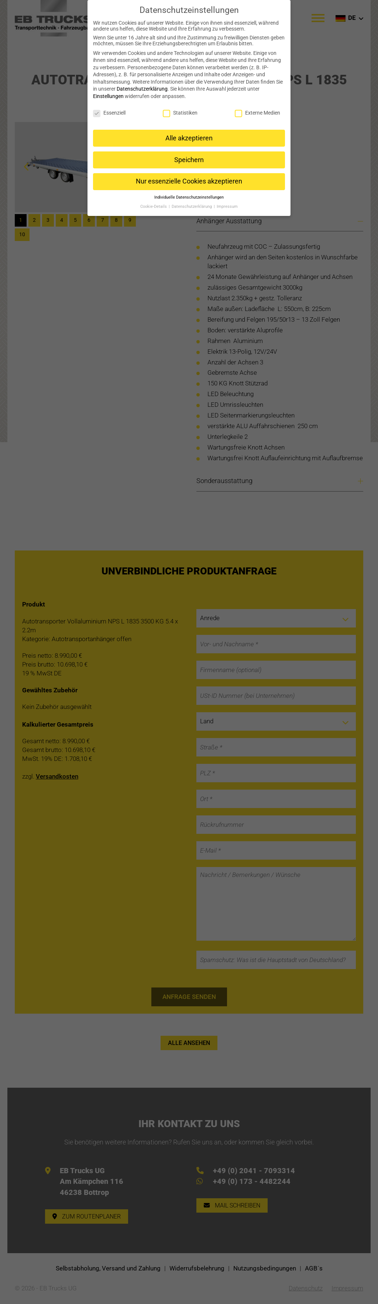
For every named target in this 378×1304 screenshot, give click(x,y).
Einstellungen (108, 91)
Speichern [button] (189, 154)
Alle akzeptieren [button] (189, 132)
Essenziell (109, 108)
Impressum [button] (227, 201)
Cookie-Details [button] (154, 201)
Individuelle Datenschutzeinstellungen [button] (189, 192)
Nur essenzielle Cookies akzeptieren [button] (189, 176)
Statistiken (180, 108)
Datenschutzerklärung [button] (192, 201)
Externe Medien (257, 108)
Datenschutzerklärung (142, 84)
